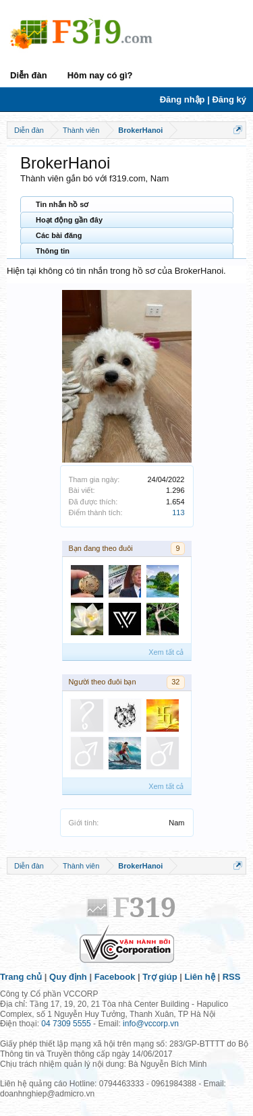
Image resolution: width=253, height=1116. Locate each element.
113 (178, 512)
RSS (232, 977)
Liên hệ (200, 977)
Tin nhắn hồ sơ (62, 204)
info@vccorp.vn (151, 1023)
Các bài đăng (59, 235)
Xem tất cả (166, 652)
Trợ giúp (159, 977)
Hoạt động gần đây (69, 220)
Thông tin (52, 251)
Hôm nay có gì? (100, 75)
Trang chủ (21, 977)
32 (175, 682)
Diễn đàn (28, 75)
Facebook (115, 977)
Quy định (68, 977)
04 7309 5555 (65, 1023)
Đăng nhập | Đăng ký (203, 99)
